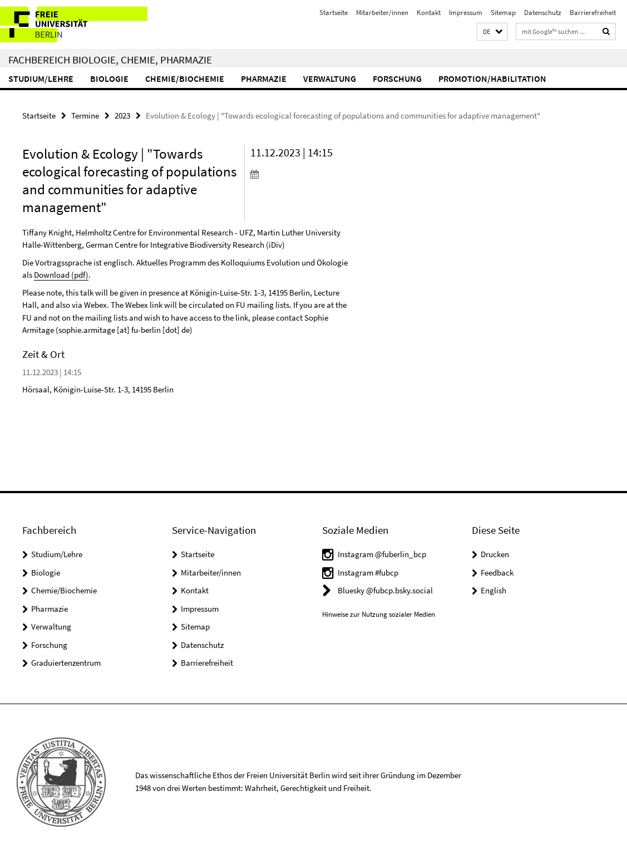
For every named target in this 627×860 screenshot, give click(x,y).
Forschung (397, 78)
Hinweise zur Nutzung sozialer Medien (378, 614)
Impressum (465, 12)
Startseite (333, 12)
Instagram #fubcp (368, 572)
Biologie (109, 78)
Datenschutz (542, 12)
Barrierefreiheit (593, 12)
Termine (85, 115)
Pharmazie (264, 78)
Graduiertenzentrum (66, 662)
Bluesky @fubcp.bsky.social (385, 590)
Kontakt (429, 12)
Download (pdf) (61, 274)
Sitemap (503, 12)
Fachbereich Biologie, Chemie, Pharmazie (110, 59)
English (493, 590)
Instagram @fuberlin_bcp (382, 554)
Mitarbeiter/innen (382, 12)
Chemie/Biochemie (184, 78)
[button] (492, 32)
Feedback (497, 572)
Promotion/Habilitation (492, 78)
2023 (122, 115)
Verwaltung (329, 78)
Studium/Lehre (40, 78)
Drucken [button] (495, 554)
